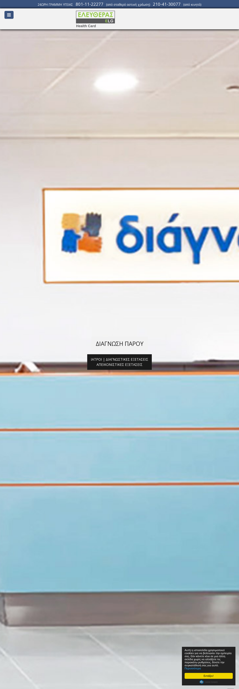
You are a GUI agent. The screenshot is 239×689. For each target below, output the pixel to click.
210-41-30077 (167, 4)
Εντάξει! (209, 676)
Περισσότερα (193, 668)
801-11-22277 (89, 4)
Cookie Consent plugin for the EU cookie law (209, 682)
